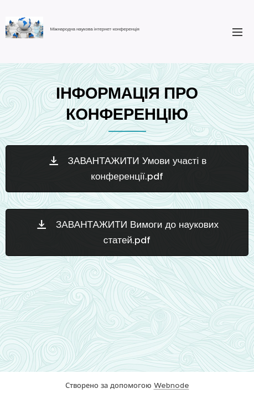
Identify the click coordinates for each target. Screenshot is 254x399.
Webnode (171, 385)
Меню (237, 32)
